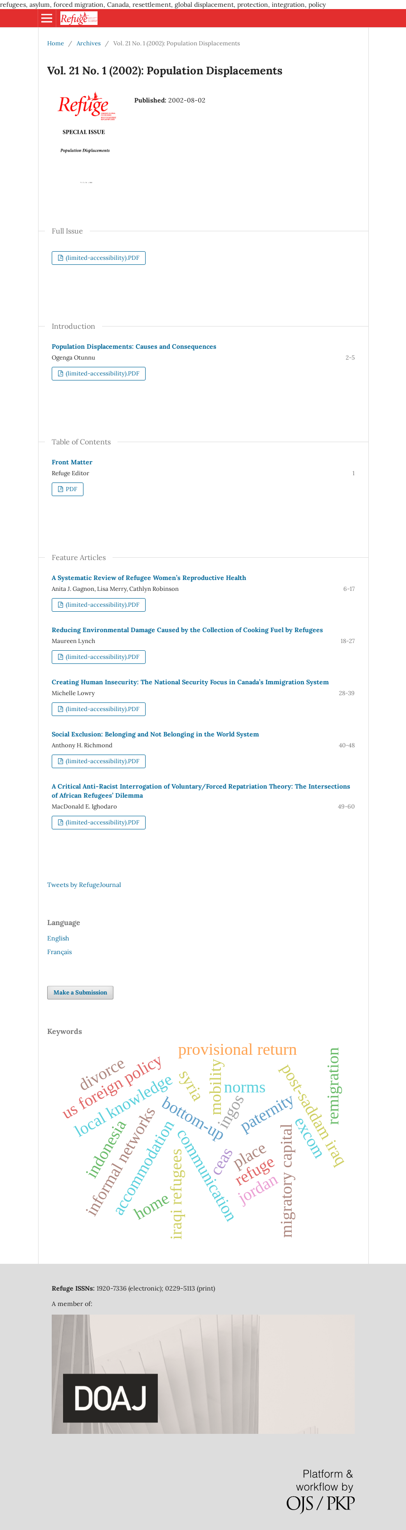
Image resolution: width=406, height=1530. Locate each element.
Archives (89, 43)
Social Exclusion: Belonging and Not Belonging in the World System (155, 734)
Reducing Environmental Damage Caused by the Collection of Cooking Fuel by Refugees (187, 630)
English (58, 938)
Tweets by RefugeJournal (84, 885)
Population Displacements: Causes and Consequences (134, 346)
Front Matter (72, 462)
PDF (70, 489)
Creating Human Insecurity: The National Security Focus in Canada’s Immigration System (190, 682)
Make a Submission (80, 992)
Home (55, 43)
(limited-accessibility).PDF (101, 258)
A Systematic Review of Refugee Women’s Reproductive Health (149, 578)
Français (59, 952)
